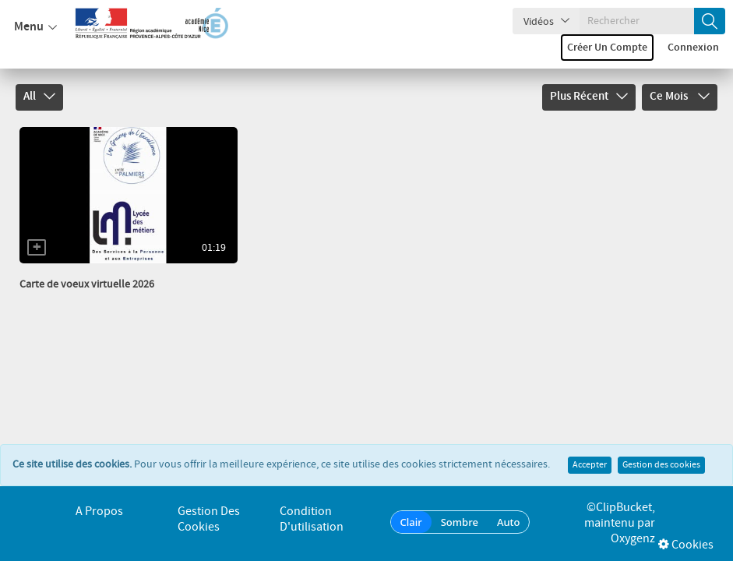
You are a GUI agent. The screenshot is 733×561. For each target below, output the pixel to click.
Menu (35, 27)
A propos (99, 511)
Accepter (590, 448)
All (39, 96)
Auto (508, 522)
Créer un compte (607, 48)
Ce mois (680, 96)
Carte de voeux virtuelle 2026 (86, 284)
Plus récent (589, 96)
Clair (411, 522)
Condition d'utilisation (312, 519)
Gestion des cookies (661, 448)
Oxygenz (633, 539)
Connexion (693, 48)
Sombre (459, 522)
